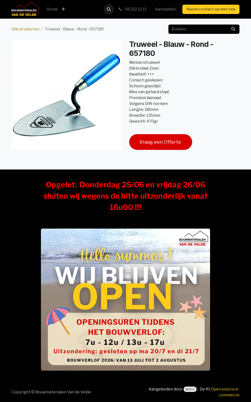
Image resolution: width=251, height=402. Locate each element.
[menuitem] (52, 9)
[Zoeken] (233, 29)
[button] (109, 9)
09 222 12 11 (132, 9)
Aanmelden (165, 9)
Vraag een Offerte (160, 142)
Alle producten (25, 29)
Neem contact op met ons (211, 9)
